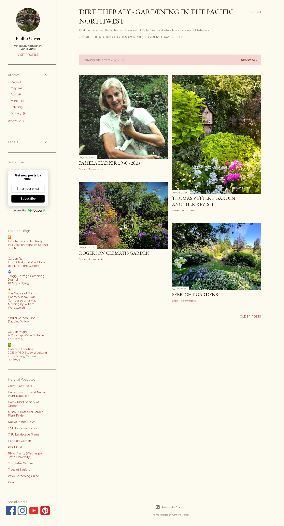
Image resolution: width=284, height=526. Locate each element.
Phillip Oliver (28, 38)
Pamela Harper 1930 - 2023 (109, 163)
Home (84, 37)
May (16, 88)
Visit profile (28, 55)
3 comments (96, 169)
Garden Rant (16, 258)
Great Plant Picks (20, 386)
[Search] (255, 12)
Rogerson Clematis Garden (114, 253)
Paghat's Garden (19, 441)
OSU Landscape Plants (23, 434)
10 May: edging (18, 283)
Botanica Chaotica (20, 349)
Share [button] (82, 169)
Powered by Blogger (170, 507)
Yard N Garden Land (22, 318)
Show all (249, 60)
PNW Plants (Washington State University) (26, 455)
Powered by (28, 210)
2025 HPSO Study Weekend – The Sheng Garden (27, 354)
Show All (15, 360)
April (16, 94)
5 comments (188, 300)
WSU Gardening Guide (23, 476)
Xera (11, 482)
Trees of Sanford (19, 469)
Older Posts (250, 316)
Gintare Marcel (180, 514)
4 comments (96, 259)
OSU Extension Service (23, 428)
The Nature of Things (22, 293)
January (18, 113)
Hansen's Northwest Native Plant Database (27, 394)
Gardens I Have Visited (163, 37)
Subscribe (28, 198)
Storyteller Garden (20, 463)
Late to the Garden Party (25, 241)
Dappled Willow (18, 321)
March (17, 101)
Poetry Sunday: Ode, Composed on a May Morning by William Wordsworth (22, 302)
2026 (14, 82)
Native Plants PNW (21, 422)
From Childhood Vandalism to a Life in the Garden (26, 264)
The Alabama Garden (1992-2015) (116, 37)
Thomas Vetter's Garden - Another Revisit (205, 201)
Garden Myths (17, 332)
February (20, 107)
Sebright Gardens (195, 294)
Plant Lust (15, 447)
